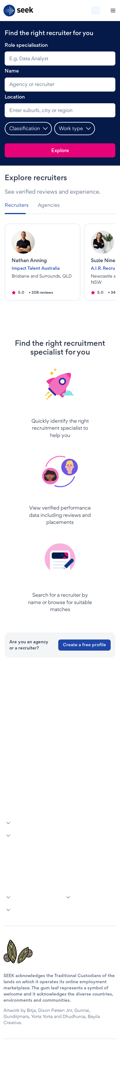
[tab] (19, 205)
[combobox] (60, 58)
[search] (60, 85)
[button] (28, 128)
